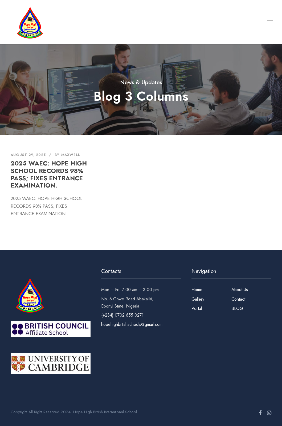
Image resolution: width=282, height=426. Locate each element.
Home (196, 290)
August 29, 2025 (28, 154)
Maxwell (70, 154)
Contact (238, 299)
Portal (196, 308)
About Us (239, 290)
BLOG (237, 308)
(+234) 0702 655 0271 (122, 315)
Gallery (197, 299)
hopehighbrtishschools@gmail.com (131, 324)
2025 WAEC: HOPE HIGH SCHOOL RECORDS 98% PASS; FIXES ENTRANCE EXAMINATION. (49, 174)
